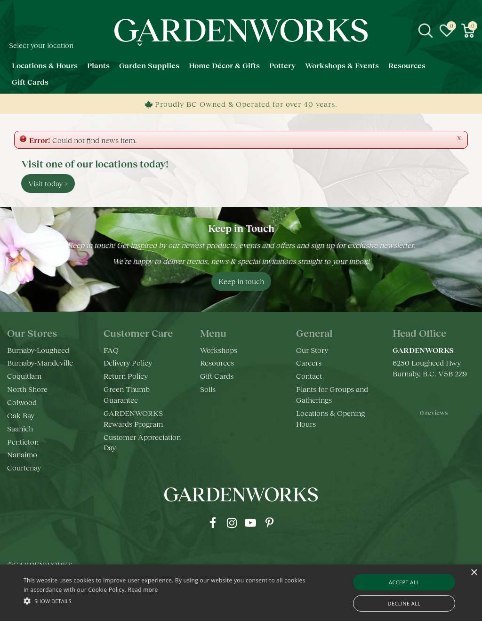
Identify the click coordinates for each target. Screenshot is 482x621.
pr (269, 523)
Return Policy (126, 375)
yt (250, 523)
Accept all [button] (404, 582)
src (425, 31)
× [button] (473, 572)
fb (213, 523)
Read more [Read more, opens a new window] (143, 590)
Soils (208, 388)
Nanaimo (22, 454)
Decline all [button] (404, 603)
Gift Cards (216, 375)
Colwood (22, 402)
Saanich (20, 428)
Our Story (312, 349)
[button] (165, 600)
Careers (308, 362)
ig (232, 523)
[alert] (241, 593)
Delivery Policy (128, 362)
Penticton (23, 441)
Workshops (218, 349)
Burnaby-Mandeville (40, 362)
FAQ (111, 349)
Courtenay (24, 467)
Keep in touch (241, 281)
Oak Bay (20, 415)
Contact (309, 375)
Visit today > (48, 183)
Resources (217, 362)
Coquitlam (24, 375)
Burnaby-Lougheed (38, 349)
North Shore (27, 388)
